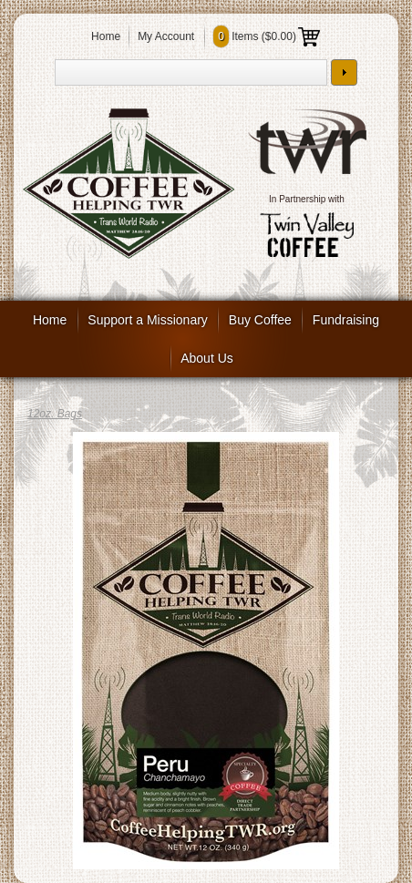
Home (105, 36)
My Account (166, 36)
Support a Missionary (148, 320)
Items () (266, 36)
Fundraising (346, 320)
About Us (206, 358)
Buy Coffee (260, 320)
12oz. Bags (54, 413)
